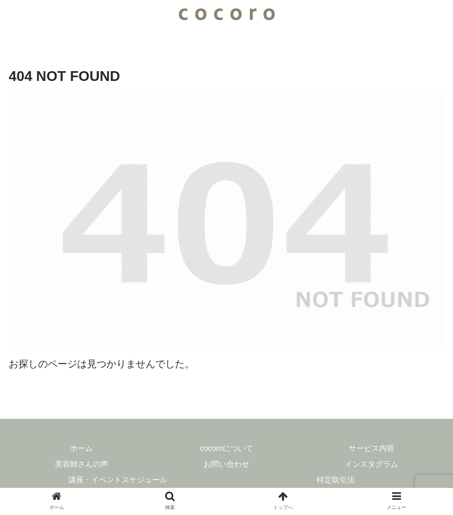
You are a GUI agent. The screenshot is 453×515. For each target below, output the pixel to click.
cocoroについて (226, 448)
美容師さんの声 (81, 464)
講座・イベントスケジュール (117, 479)
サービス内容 (371, 448)
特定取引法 (336, 479)
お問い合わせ (226, 464)
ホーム (81, 448)
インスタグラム (371, 464)
